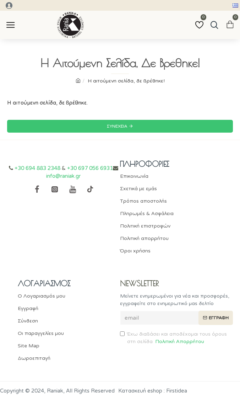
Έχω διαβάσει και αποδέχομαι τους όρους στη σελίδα (173, 338)
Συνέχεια (117, 126)
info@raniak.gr (63, 176)
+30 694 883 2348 (37, 168)
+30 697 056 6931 (90, 168)
